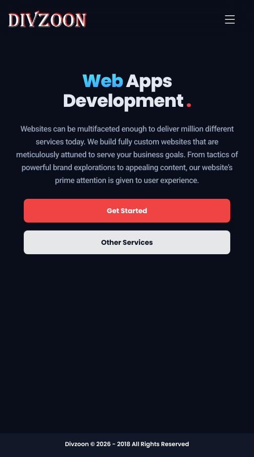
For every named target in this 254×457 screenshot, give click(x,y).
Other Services (127, 242)
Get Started (127, 211)
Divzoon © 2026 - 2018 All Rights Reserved (127, 444)
